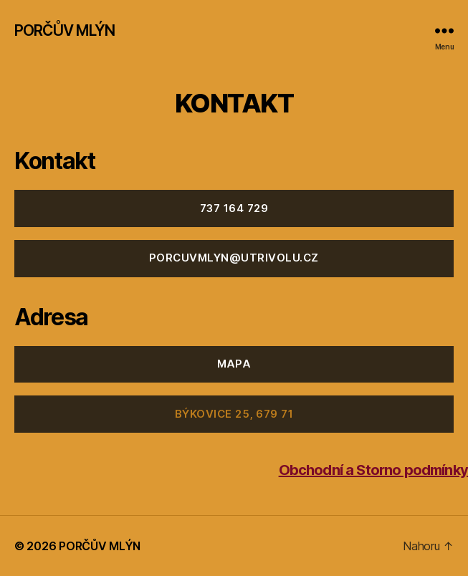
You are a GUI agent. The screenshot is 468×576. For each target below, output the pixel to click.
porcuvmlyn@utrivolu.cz (234, 257)
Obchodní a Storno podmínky (373, 470)
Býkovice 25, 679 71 (234, 414)
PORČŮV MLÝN (64, 30)
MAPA (234, 363)
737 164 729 (234, 208)
